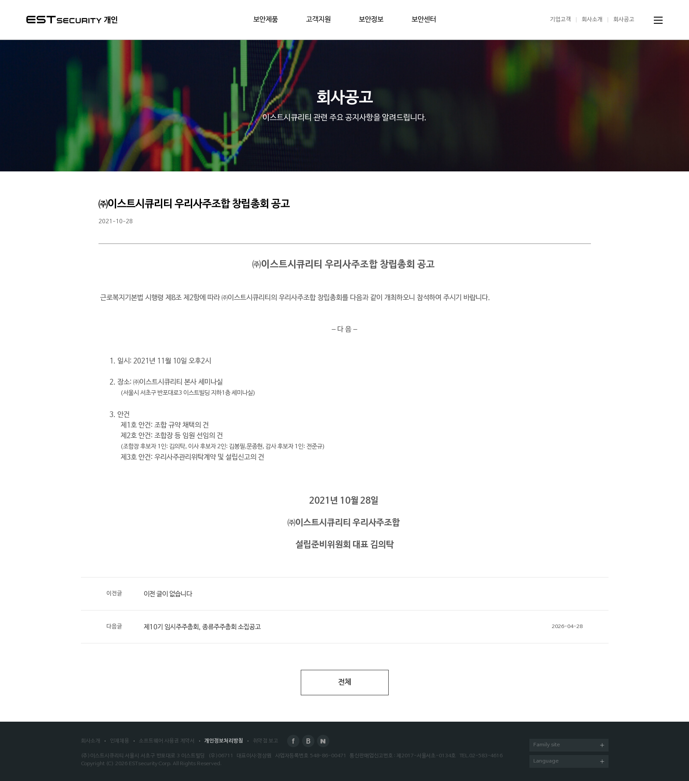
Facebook (293, 741)
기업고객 (560, 19)
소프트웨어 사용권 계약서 (167, 741)
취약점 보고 (265, 741)
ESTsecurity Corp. (150, 764)
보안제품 (265, 20)
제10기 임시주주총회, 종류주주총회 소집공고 (344, 626)
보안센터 (424, 20)
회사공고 (623, 19)
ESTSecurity (64, 19)
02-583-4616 (486, 756)
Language (568, 762)
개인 (111, 20)
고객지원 (318, 20)
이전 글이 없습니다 (149, 593)
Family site (568, 745)
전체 (344, 682)
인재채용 (119, 741)
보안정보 (371, 20)
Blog (308, 741)
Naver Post (323, 741)
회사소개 (592, 19)
